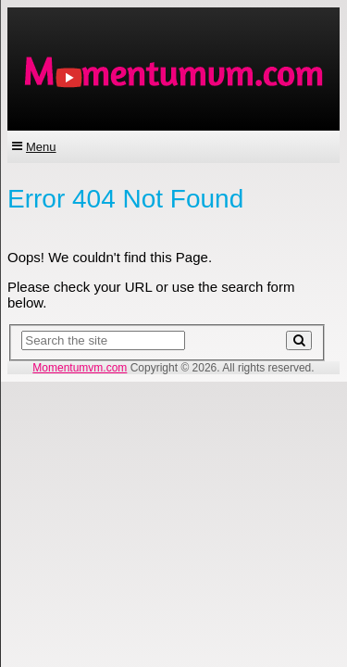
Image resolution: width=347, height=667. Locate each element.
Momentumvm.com (79, 367)
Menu (41, 147)
